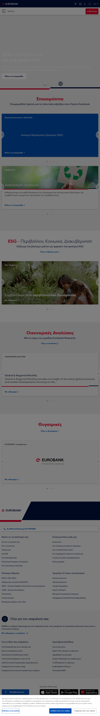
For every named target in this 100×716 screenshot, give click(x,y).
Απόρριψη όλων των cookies (84, 711)
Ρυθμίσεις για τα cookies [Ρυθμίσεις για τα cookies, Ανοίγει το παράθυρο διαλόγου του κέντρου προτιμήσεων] (10, 711)
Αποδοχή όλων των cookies (60, 711)
